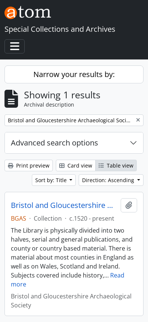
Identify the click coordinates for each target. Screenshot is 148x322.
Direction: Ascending (109, 180)
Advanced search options (54, 143)
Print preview (28, 165)
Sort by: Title (51, 180)
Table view (116, 165)
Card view (75, 165)
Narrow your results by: (74, 74)
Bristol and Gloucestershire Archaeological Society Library (64, 205)
